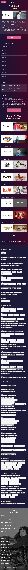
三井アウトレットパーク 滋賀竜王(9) (8, 439)
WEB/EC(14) (4, 469)
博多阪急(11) (12, 369)
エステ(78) (18, 484)
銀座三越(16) (4, 319)
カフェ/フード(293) (5, 496)
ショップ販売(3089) (5, 460)
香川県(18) (8, 288)
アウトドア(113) (4, 492)
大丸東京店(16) (4, 321)
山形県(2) (23, 257)
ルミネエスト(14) (14, 323)
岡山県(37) (13, 284)
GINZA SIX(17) (20, 325)
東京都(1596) (10, 265)
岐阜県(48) (14, 271)
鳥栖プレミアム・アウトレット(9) (7, 450)
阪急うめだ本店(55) (20, 342)
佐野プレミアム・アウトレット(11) (8, 404)
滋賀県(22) (4, 277)
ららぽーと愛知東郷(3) (6, 335)
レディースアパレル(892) (6, 475)
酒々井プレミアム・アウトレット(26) (8, 408)
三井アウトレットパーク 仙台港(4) (7, 389)
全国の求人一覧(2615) (5, 301)
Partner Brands (9, 241)
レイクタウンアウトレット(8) (20, 404)
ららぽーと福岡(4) (21, 371)
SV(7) (3, 462)
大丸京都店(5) (12, 342)
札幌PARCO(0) (13, 310)
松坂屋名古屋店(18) (18, 331)
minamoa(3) (4, 356)
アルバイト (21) (21, 503)
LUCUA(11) (4, 340)
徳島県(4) (3, 288)
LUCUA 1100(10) (22, 346)
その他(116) (12, 496)
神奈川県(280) (16, 265)
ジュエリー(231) (10, 486)
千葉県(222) (4, 265)
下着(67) (22, 492)
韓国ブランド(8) (4, 482)
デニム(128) (11, 482)
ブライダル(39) (15, 494)
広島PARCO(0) (12, 354)
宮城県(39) (13, 257)
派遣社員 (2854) (4, 503)
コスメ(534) (17, 482)
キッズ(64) (4, 486)
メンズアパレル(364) (15, 475)
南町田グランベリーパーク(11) (20, 410)
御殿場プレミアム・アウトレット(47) (8, 418)
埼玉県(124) (20, 263)
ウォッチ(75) (16, 486)
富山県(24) (9, 269)
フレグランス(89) (12, 484)
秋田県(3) (18, 257)
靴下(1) (3, 494)
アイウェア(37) (22, 488)
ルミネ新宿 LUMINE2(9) (6, 323)
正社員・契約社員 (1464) (13, 503)
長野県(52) (8, 271)
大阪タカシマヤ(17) (5, 342)
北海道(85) (4, 253)
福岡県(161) (4, 292)
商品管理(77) (19, 464)
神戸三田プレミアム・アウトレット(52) (8, 437)
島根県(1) (8, 284)
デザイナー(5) (7, 462)
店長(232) (22, 460)
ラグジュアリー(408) (14, 477)
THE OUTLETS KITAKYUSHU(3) (20, 450)
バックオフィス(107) (16, 467)
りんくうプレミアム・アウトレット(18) (8, 433)
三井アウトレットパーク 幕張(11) (7, 397)
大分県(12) (4, 294)
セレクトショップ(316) (6, 477)
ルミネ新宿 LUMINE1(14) (13, 321)
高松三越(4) (4, 360)
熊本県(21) (20, 292)
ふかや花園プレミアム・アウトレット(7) (9, 412)
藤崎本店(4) (22, 314)
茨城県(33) (4, 263)
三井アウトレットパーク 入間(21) (7, 406)
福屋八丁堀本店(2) (20, 352)
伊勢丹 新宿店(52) (22, 323)
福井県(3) (19, 269)
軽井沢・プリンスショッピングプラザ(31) (9, 423)
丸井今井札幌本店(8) (5, 310)
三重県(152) (10, 273)
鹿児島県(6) (14, 294)
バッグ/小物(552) (5, 488)
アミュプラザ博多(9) (5, 373)
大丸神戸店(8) (15, 346)
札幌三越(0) (14, 308)
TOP (2, 241)
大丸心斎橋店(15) (20, 340)
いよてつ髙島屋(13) (11, 360)
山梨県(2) (3, 271)
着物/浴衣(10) (8, 494)
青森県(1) (3, 257)
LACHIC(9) (11, 333)
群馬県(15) (14, 263)
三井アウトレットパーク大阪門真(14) (8, 442)
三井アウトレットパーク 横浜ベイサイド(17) (9, 399)
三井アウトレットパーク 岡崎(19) (7, 429)
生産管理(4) (4, 467)
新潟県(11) (4, 269)
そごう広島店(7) (12, 352)
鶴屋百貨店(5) (4, 371)
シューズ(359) (11, 488)
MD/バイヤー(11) (21, 462)
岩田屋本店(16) (13, 367)
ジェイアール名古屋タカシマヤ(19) (8, 331)
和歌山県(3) (9, 280)
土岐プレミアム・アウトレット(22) (8, 425)
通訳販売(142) (10, 469)
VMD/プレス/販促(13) (5, 464)
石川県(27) (14, 269)
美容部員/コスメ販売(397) (14, 460)
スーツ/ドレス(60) (5, 479)
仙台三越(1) (10, 314)
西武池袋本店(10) (20, 319)
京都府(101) (9, 277)
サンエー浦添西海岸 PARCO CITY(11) (8, 377)
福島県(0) (3, 259)
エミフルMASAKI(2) (19, 360)
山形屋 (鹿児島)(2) (19, 369)
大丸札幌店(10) (20, 308)
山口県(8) (24, 284)
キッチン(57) (13, 490)
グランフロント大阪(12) (11, 340)
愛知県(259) (4, 273)
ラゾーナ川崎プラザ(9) (12, 325)
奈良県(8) (3, 280)
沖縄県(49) (4, 298)
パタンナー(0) (14, 462)
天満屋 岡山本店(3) (5, 354)
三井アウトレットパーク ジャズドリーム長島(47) (10, 420)
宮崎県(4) (8, 294)
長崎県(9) (14, 292)
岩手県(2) (8, 257)
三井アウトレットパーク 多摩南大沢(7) (8, 395)
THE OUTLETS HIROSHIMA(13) (19, 446)
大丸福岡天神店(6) (5, 369)
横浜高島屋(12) (4, 325)
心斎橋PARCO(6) (4, 348)
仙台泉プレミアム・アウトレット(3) (8, 391)
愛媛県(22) (14, 288)
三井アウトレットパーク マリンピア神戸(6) (9, 435)
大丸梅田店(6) (4, 344)
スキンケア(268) (4, 484)
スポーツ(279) (19, 490)
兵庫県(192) (21, 277)
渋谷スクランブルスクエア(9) (7, 327)
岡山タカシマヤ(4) (5, 352)
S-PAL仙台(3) (16, 314)
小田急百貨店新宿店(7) (12, 319)
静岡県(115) (20, 271)
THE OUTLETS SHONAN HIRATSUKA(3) (8, 414)
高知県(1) (19, 288)
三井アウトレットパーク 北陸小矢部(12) (8, 427)
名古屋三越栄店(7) (5, 333)
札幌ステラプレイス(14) (6, 308)
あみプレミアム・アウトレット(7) (7, 410)
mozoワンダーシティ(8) (19, 333)
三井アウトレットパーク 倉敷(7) (7, 446)
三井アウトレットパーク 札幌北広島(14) (8, 385)
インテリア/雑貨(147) (5, 490)
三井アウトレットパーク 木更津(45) (8, 401)
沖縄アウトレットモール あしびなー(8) (8, 454)
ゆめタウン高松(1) (5, 363)
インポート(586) (23, 477)
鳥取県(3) (3, 284)
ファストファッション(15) (14, 479)
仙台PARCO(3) (4, 314)
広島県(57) (19, 284)
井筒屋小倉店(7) (20, 367)
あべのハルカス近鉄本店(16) (7, 346)
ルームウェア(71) (17, 492)
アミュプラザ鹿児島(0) (12, 371)
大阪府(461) (15, 277)
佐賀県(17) (9, 292)
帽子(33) (17, 488)
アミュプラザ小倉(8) (5, 367)
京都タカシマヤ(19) (11, 344)
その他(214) (16, 469)
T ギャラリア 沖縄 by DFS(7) (20, 377)
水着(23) (10, 492)
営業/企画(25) (13, 464)
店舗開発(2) (10, 467)
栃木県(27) (9, 263)
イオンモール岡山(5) (19, 354)
